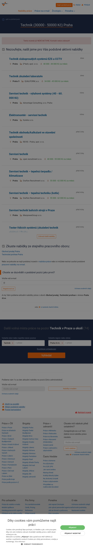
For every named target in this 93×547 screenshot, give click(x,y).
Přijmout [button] (73, 527)
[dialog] (46, 530)
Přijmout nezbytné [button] (73, 533)
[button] (32, 544)
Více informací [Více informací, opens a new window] (20, 542)
